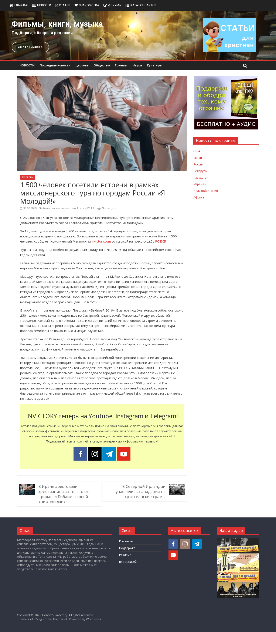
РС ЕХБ (91, 208)
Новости (44, 5)
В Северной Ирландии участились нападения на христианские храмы (141, 491)
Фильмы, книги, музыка (57, 24)
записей (128, 562)
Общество (102, 65)
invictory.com (101, 241)
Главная (21, 5)
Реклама (125, 555)
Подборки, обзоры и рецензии (42, 32)
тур (99, 208)
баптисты (49, 208)
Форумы (114, 5)
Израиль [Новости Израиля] (199, 184)
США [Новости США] (196, 151)
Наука (137, 65)
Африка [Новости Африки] (198, 197)
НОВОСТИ (27, 65)
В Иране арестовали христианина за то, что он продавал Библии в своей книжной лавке (63, 494)
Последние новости (55, 65)
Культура (154, 65)
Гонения (121, 65)
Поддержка (127, 548)
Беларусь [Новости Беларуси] (200, 171)
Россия (81, 208)
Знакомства (89, 5)
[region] (138, 35)
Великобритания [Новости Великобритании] (205, 191)
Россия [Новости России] (198, 164)
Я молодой (109, 208)
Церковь (82, 65)
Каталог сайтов (143, 5)
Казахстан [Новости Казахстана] (200, 177)
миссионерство (66, 208)
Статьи (64, 5)
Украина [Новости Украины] (199, 158)
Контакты (126, 541)
